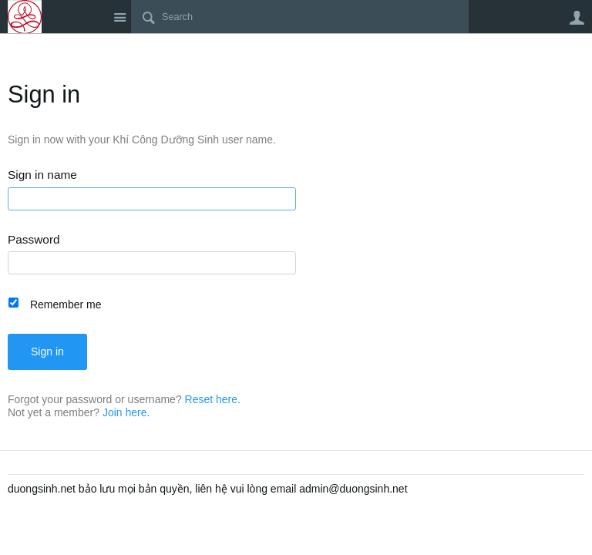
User (576, 17)
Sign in (47, 351)
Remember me (66, 304)
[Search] (300, 17)
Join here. (126, 412)
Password (34, 240)
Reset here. (212, 399)
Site (119, 17)
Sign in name (42, 175)
